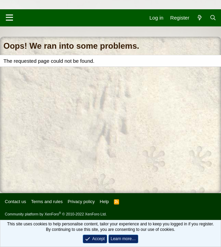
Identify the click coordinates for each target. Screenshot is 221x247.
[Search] (213, 17)
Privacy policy (81, 201)
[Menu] (9, 17)
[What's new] (199, 17)
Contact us (15, 201)
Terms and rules (47, 201)
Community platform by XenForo (56, 214)
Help (104, 201)
